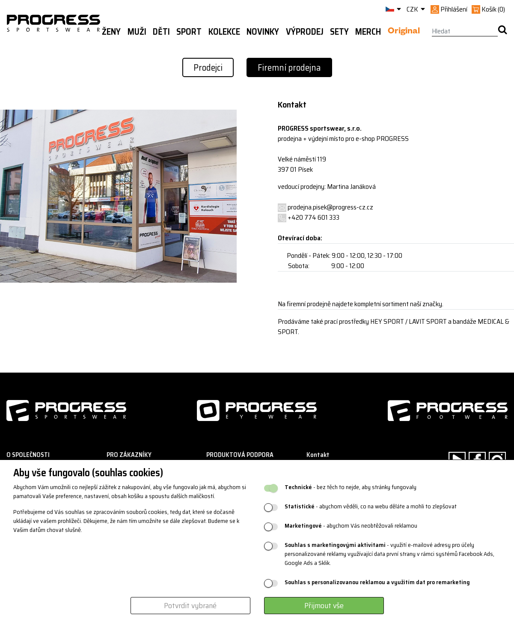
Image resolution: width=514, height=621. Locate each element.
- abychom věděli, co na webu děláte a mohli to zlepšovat (371, 506)
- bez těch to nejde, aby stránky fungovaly (350, 487)
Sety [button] (339, 32)
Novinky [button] (263, 32)
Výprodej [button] (305, 32)
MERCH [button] (368, 32)
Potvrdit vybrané (190, 606)
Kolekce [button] (224, 32)
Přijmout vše (324, 606)
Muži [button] (137, 32)
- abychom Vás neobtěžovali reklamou (351, 525)
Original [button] (404, 32)
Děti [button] (161, 32)
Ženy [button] (111, 32)
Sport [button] (189, 32)
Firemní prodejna (289, 67)
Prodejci (208, 67)
